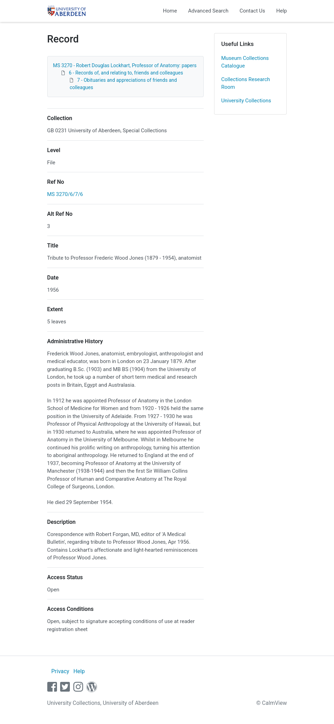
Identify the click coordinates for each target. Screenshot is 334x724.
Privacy (60, 671)
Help (281, 11)
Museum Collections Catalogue (245, 62)
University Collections (246, 100)
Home (170, 11)
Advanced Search (208, 11)
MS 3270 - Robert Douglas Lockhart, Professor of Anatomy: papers (125, 65)
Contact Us (252, 11)
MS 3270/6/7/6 (65, 194)
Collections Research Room (245, 83)
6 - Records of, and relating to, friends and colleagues (126, 73)
